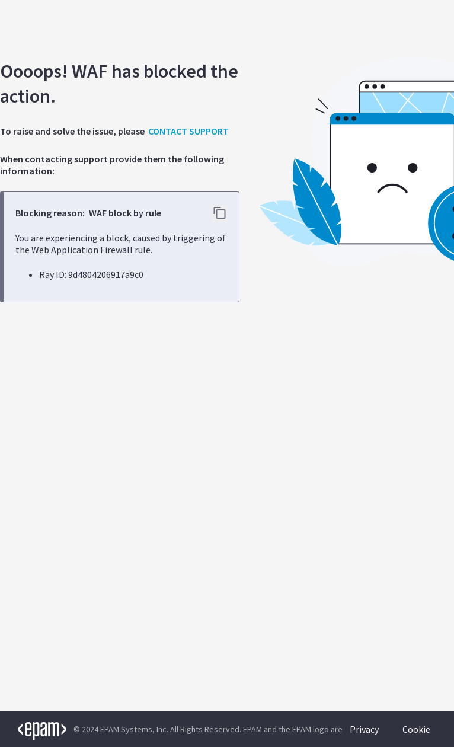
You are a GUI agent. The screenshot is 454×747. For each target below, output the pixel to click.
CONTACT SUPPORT (188, 131)
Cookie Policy (416, 735)
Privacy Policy (364, 735)
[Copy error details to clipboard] (219, 214)
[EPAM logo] (33, 729)
